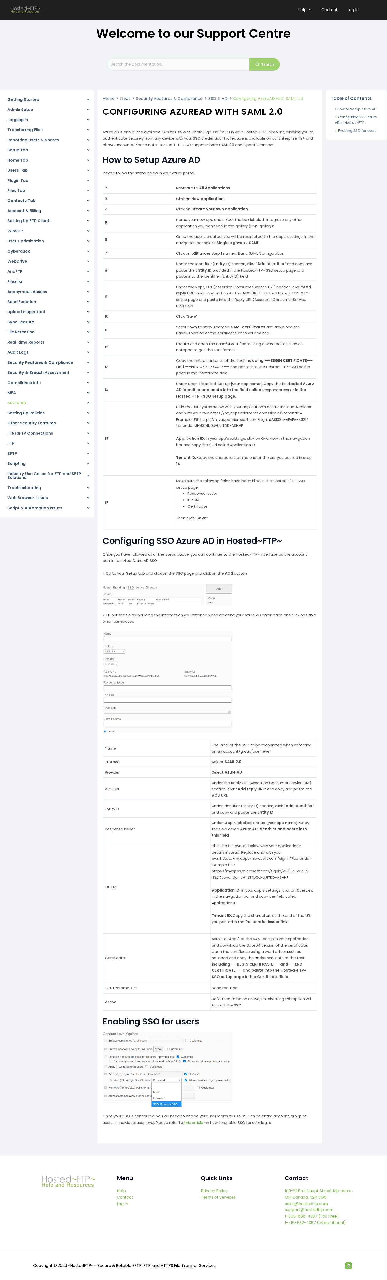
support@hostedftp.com (309, 1209)
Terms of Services (218, 1197)
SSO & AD (218, 98)
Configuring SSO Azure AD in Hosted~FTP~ (356, 120)
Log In (353, 10)
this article (193, 1122)
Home (109, 98)
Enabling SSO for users (357, 130)
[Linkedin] (348, 1265)
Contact (330, 10)
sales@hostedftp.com (306, 1203)
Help (306, 10)
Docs (125, 98)
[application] (311, 10)
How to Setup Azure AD (357, 109)
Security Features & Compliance (169, 98)
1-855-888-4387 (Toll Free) (312, 1216)
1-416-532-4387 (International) (315, 1222)
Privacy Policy (214, 1191)
